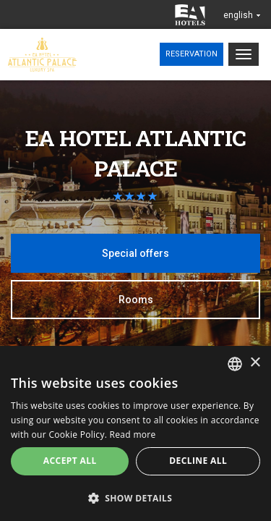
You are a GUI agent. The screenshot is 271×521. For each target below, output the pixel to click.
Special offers (135, 253)
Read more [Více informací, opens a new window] (133, 434)
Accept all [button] (70, 460)
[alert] (135, 433)
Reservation (191, 54)
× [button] (254, 362)
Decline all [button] (198, 460)
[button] (135, 497)
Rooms (136, 299)
